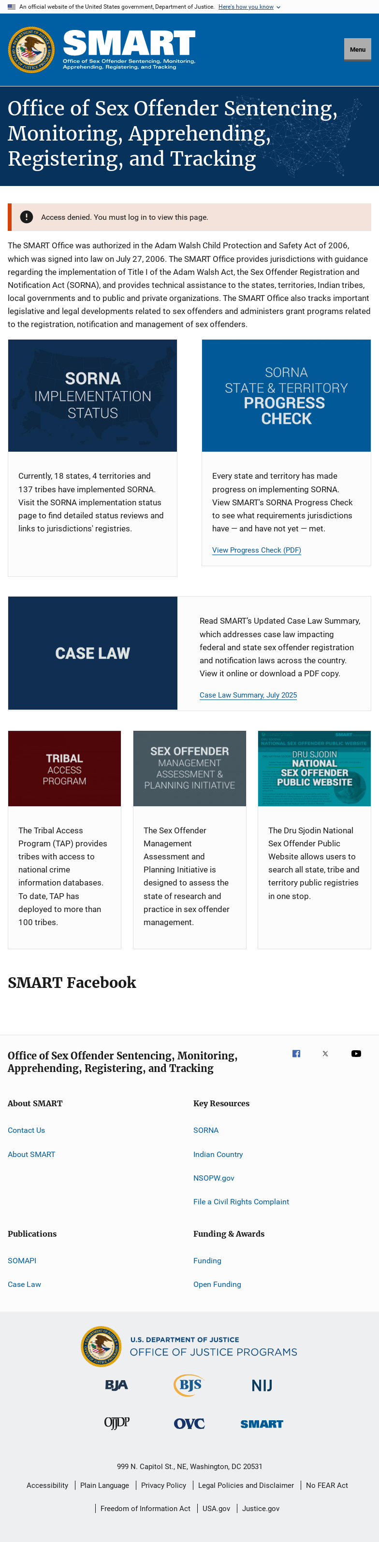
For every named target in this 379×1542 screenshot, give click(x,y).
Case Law (24, 1284)
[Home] (129, 49)
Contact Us (26, 1130)
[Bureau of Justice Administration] (116, 1392)
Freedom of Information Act (145, 1508)
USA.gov (216, 1508)
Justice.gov (260, 1508)
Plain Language (104, 1485)
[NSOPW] (314, 768)
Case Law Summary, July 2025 (248, 695)
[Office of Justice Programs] (31, 49)
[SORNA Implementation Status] (92, 396)
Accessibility (47, 1485)
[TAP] (64, 768)
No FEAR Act (327, 1485)
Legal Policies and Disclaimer (246, 1485)
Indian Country (218, 1153)
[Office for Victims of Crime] (189, 1431)
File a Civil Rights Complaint (241, 1201)
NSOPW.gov (213, 1178)
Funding (207, 1260)
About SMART (32, 1153)
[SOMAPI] (189, 768)
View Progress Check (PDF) (256, 550)
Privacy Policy (163, 1485)
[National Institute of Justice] (262, 1392)
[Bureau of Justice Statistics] (189, 1398)
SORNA (206, 1130)
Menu (357, 49)
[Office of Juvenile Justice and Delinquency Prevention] (117, 1432)
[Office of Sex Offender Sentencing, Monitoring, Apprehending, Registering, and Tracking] (262, 1430)
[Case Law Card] (92, 653)
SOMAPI (22, 1260)
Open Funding (217, 1284)
